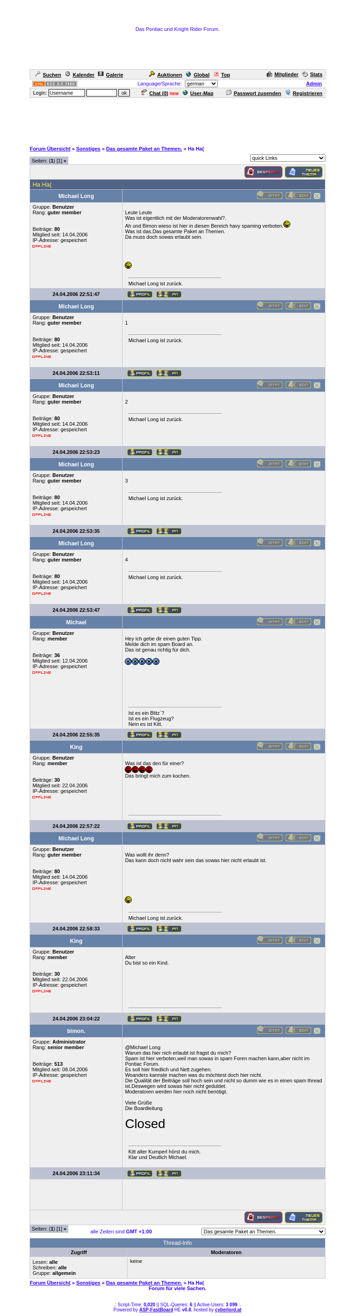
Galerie (110, 75)
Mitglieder (283, 74)
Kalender (79, 75)
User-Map (198, 93)
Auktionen (165, 75)
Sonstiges (88, 148)
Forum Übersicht (50, 148)
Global (197, 75)
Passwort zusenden (254, 93)
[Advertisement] (177, 119)
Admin (314, 83)
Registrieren (303, 93)
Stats (312, 74)
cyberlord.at (228, 1309)
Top (221, 75)
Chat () (154, 93)
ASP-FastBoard (156, 1309)
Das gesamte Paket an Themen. (144, 148)
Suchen (48, 75)
